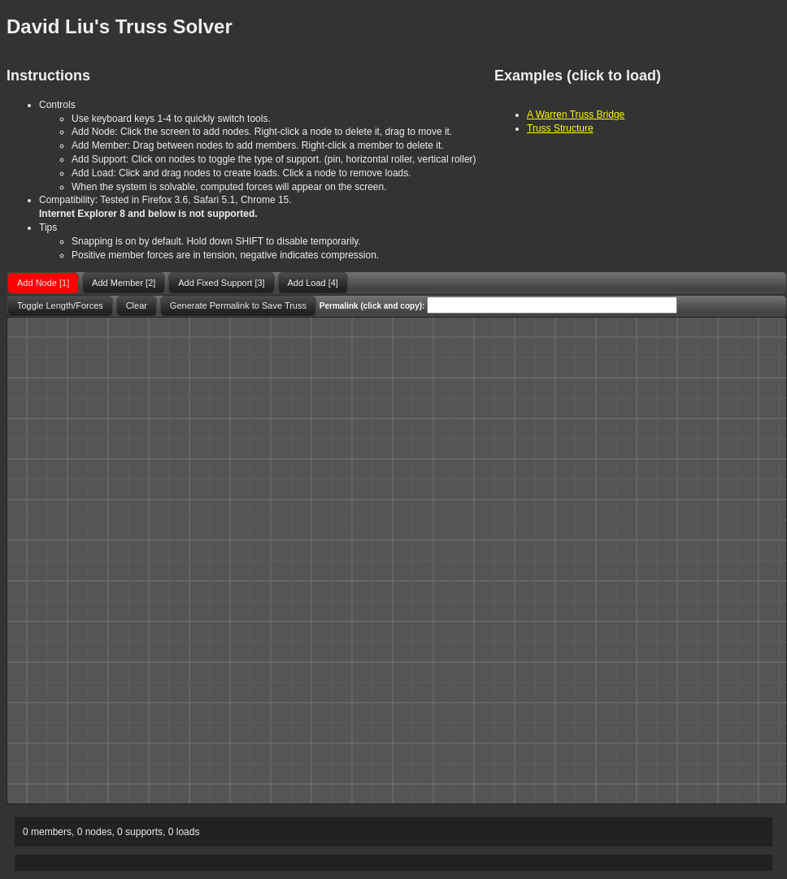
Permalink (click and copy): (372, 305)
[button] (43, 282)
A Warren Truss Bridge (575, 114)
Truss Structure (560, 128)
